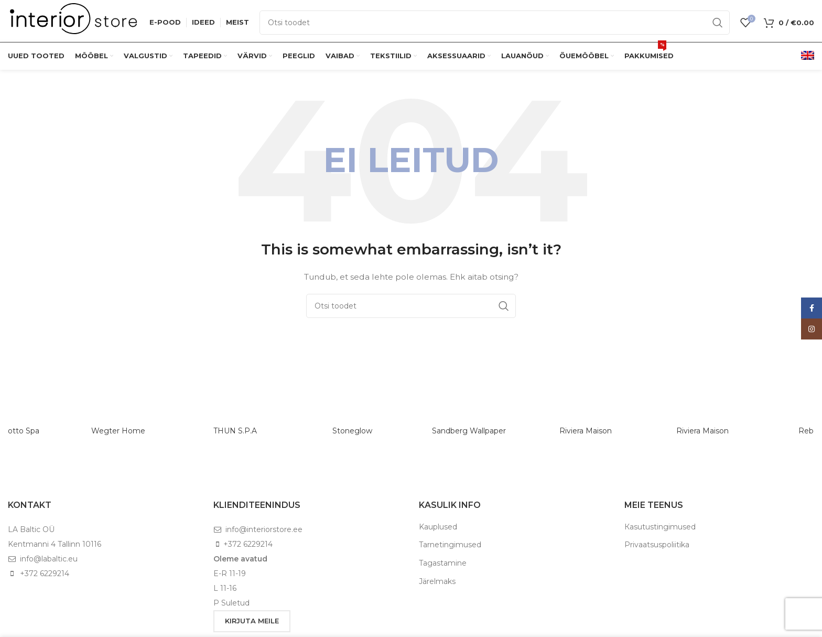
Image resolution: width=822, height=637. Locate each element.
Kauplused (438, 527)
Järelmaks (437, 581)
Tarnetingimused (450, 544)
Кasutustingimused (660, 527)
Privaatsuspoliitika (656, 544)
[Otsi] (494, 22)
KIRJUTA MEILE (252, 621)
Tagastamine (443, 563)
